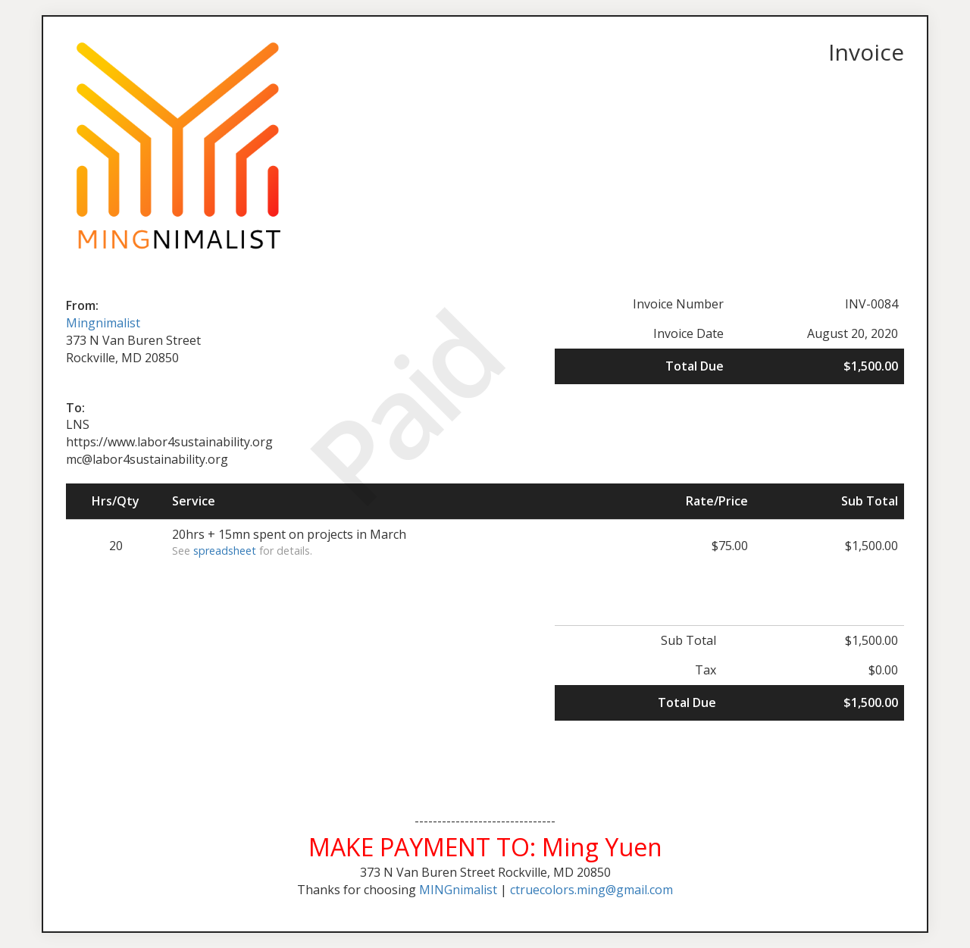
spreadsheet (224, 550)
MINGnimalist (458, 889)
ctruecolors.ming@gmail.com (591, 889)
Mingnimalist (103, 322)
